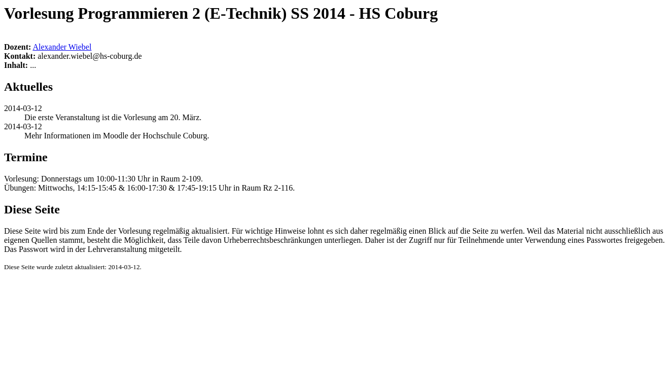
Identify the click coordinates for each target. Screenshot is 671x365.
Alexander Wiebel (61, 47)
